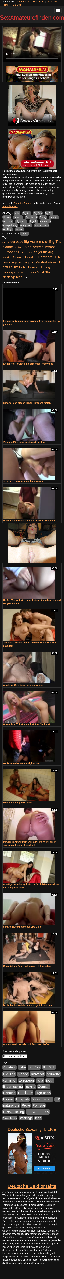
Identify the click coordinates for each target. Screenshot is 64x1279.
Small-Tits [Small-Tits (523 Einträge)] (43, 272)
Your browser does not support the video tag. (32, 44)
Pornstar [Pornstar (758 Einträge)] (34, 267)
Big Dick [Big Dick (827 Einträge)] (42, 241)
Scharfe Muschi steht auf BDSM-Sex (22, 926)
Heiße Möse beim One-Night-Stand (21, 763)
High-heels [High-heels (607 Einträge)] (43, 1093)
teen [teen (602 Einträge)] (19, 277)
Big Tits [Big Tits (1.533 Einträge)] (55, 241)
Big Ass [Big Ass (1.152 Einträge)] (30, 242)
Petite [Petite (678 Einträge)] (23, 267)
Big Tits (49, 213)
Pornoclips (38, 1)
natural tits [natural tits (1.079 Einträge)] (10, 267)
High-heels (21, 221)
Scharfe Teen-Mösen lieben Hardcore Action (27, 403)
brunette (18, 217)
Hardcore (8, 221)
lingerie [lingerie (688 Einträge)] (16, 262)
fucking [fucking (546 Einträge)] (7, 257)
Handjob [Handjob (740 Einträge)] (31, 257)
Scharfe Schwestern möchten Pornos (23, 481)
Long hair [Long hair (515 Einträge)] (28, 262)
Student (20, 229)
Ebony (43, 217)
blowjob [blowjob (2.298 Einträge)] (20, 247)
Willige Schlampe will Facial (18, 802)
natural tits (45, 221)
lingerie (33, 221)
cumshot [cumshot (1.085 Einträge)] (48, 247)
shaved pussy (42, 225)
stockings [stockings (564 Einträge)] (9, 277)
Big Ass (26, 213)
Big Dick (38, 213)
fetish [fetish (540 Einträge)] (29, 252)
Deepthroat (31, 217)
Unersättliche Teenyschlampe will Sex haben (27, 966)
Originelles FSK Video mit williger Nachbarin (27, 724)
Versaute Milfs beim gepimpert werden (24, 442)
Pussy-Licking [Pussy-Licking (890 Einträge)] (13, 1112)
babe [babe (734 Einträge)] (19, 241)
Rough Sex (26, 225)
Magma (24, 233)
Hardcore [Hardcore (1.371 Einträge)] (45, 257)
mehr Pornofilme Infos (13, 196)
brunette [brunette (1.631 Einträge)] (34, 247)
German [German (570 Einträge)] (18, 257)
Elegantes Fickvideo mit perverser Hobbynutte (28, 363)
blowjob (7, 217)
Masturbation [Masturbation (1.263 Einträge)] (45, 262)
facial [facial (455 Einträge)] (21, 252)
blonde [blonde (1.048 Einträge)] (7, 247)
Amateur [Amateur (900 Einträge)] (8, 241)
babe (17, 213)
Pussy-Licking (10, 225)
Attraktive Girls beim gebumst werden (23, 685)
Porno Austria (23, 1)
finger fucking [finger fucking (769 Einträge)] (44, 252)
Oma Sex (17, 5)
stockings (8, 229)
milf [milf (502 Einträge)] (59, 262)
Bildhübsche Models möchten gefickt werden (27, 1005)
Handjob (54, 217)
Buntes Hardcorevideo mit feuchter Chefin (26, 1044)
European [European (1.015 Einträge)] (10, 252)
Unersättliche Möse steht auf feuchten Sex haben (29, 520)
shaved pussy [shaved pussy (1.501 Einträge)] (25, 272)
